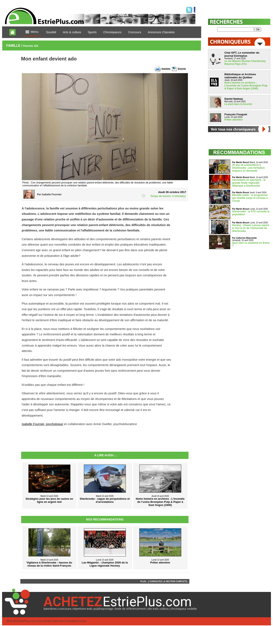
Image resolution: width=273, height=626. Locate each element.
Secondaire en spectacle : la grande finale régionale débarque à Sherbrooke (249, 182)
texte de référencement (130, 609)
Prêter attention (233, 119)
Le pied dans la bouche (238, 104)
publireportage (103, 609)
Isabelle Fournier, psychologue (42, 424)
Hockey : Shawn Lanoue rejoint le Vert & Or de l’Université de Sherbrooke (250, 228)
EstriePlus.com (26, 621)
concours (64, 609)
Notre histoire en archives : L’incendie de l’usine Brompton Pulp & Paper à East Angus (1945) (245, 85)
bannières (50, 609)
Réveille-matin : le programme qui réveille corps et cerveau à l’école (250, 198)
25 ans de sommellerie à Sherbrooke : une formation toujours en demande (248, 168)
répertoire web (82, 609)
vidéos (164, 609)
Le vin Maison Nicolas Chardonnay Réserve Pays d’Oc (245, 62)
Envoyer (182, 69)
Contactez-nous (120, 16)
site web (152, 609)
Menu (32, 32)
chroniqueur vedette (183, 609)
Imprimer (166, 69)
